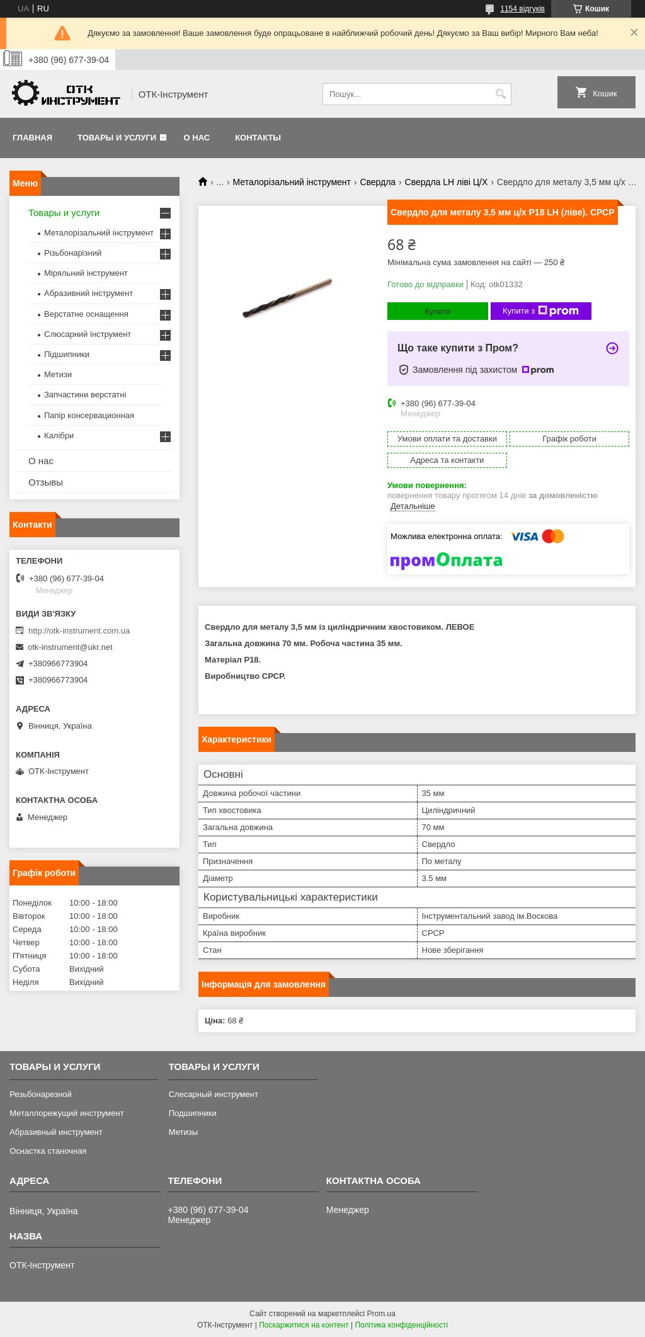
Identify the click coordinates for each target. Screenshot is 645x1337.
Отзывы (45, 482)
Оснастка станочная (47, 1151)
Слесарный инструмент (213, 1094)
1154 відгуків (522, 8)
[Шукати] (500, 94)
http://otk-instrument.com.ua (79, 630)
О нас (197, 137)
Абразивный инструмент (56, 1132)
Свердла (378, 182)
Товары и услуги (116, 137)
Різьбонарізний (72, 253)
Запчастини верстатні (85, 394)
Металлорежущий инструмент (66, 1113)
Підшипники (66, 354)
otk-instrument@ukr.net (70, 647)
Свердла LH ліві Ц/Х (446, 182)
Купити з (541, 311)
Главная (32, 137)
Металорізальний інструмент (292, 182)
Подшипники (193, 1113)
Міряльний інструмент (86, 273)
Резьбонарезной (40, 1094)
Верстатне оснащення (86, 314)
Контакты (258, 137)
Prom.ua (381, 1313)
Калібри (59, 435)
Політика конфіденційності (401, 1325)
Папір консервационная (89, 415)
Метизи (58, 374)
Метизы (183, 1132)
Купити (438, 311)
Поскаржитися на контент (303, 1325)
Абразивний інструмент (88, 293)
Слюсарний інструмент (87, 334)
